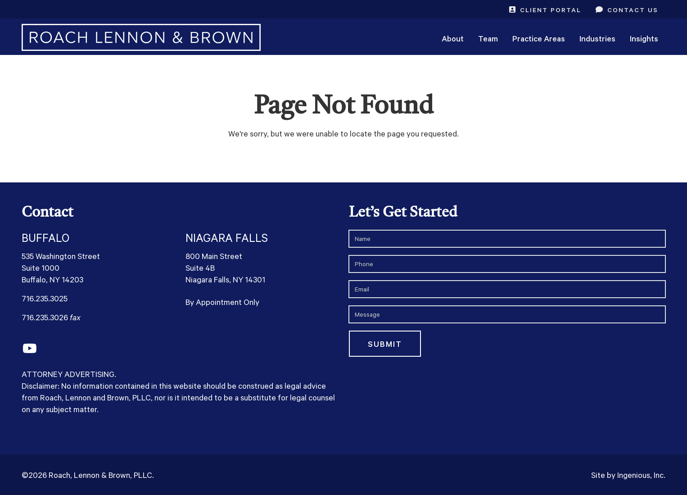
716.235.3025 (45, 298)
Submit (385, 344)
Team (488, 38)
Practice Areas (538, 38)
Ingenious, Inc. (641, 475)
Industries (597, 38)
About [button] (453, 38)
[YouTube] (29, 349)
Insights (644, 38)
